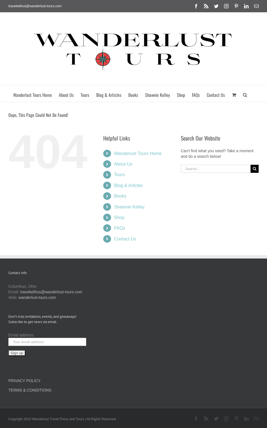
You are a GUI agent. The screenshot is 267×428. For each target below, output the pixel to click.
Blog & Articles (128, 185)
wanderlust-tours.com (37, 297)
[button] (245, 93)
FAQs (119, 228)
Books (120, 196)
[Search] (255, 169)
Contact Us (125, 239)
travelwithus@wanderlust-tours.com (34, 6)
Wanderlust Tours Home (138, 153)
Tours (119, 174)
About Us (123, 164)
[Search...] (216, 169)
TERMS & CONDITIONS (29, 390)
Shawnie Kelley (129, 207)
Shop (119, 217)
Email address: (21, 335)
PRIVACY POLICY (24, 380)
